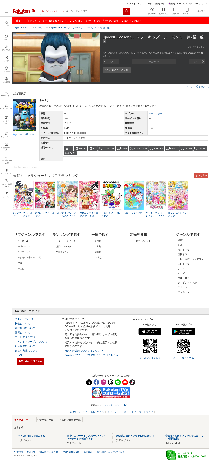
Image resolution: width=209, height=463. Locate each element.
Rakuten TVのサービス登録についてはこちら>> (92, 355)
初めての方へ (97, 412)
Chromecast (109, 148)
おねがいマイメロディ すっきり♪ (88, 214)
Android (82, 148)
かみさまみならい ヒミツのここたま (66, 214)
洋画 (180, 240)
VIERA (124, 148)
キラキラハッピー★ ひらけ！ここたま (155, 216)
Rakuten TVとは (24, 319)
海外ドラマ (184, 249)
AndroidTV (158, 148)
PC (71, 148)
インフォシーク (134, 3)
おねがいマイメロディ (44, 214)
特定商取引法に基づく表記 (110, 451)
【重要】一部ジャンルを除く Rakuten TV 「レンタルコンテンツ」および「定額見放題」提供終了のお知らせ (79, 20)
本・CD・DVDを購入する (31, 435)
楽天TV (18, 27)
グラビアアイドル (187, 282)
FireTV (72, 153)
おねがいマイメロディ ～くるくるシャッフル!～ (23, 216)
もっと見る (201, 175)
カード (148, 3)
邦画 (180, 245)
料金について (22, 323)
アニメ (181, 268)
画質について (22, 332)
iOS (94, 148)
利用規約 (31, 451)
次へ (196, 61)
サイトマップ (146, 412)
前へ (112, 61)
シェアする (202, 86)
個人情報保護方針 (48, 451)
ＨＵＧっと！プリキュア (177, 214)
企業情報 (18, 451)
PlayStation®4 (140, 148)
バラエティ (184, 292)
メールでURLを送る (150, 358)
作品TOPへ (154, 61)
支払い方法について (26, 350)
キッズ (181, 273)
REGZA (188, 148)
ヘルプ (190, 87)
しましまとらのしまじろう (110, 214)
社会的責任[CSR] (71, 451)
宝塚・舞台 (184, 278)
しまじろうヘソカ (133, 213)
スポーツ (182, 287)
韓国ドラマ (184, 254)
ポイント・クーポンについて (31, 341)
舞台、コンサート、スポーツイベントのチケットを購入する (85, 437)
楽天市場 (159, 3)
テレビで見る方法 (25, 337)
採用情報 (87, 451)
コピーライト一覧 (116, 412)
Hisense (202, 148)
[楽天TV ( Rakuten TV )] (24, 13)
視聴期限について (25, 328)
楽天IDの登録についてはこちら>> (84, 350)
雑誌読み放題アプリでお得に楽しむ (135, 435)
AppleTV (174, 148)
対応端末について (25, 346)
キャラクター (155, 113)
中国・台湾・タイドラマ (191, 259)
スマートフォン (111, 405)
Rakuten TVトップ (78, 412)
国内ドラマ (184, 263)
